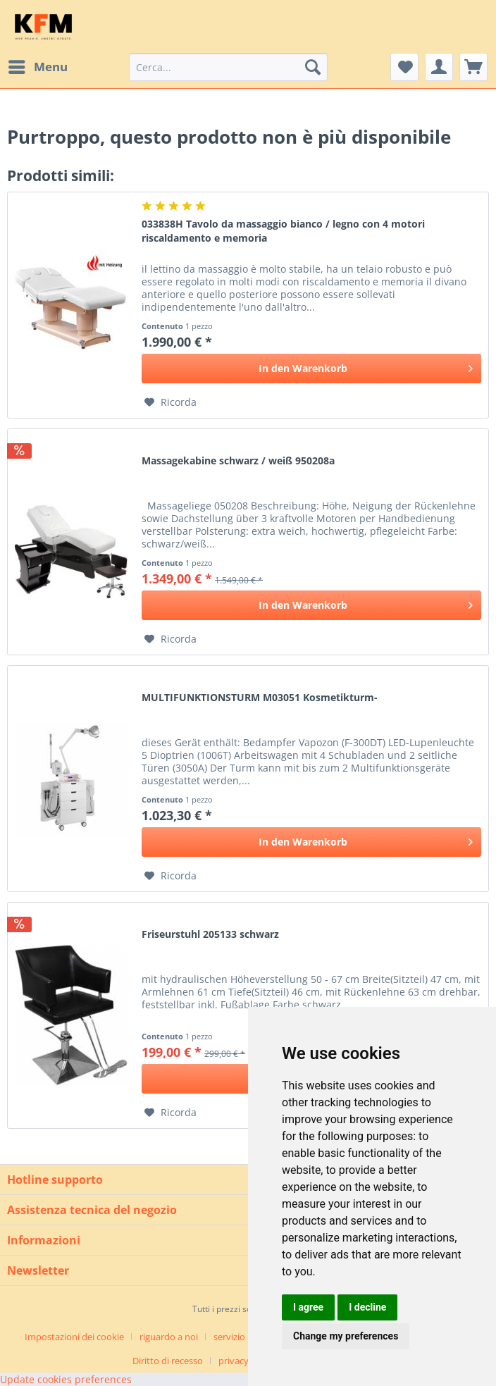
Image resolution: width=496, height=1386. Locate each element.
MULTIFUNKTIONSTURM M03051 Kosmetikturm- (260, 697)
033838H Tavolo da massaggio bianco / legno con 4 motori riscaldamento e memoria (283, 231)
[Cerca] (313, 67)
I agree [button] (308, 1307)
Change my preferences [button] (345, 1336)
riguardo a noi (169, 1336)
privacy (233, 1360)
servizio (229, 1336)
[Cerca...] (228, 67)
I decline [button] (367, 1307)
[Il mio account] (439, 67)
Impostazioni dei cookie (74, 1336)
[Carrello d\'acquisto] (473, 67)
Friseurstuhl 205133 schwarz (210, 934)
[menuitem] (37, 67)
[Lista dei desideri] (404, 67)
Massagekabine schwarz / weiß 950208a (238, 460)
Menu (38, 65)
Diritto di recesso (167, 1360)
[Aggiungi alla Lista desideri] (170, 402)
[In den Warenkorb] (311, 368)
